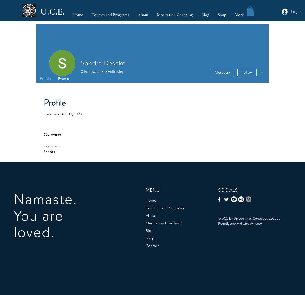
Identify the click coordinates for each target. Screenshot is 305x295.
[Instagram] (241, 199)
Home (151, 200)
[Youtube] (234, 199)
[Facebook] (219, 199)
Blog (150, 230)
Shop (150, 238)
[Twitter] (226, 199)
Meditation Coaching (163, 223)
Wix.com (256, 223)
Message (222, 72)
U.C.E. (52, 11)
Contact (152, 245)
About (151, 215)
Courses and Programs (165, 208)
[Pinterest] (248, 199)
